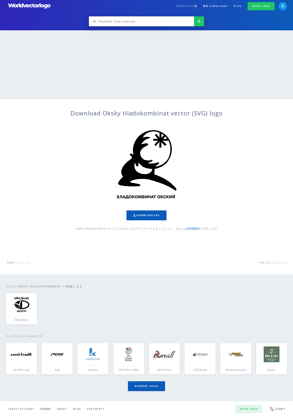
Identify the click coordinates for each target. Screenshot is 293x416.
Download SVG (146, 215)
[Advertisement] (146, 68)
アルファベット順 (186, 5)
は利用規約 (192, 228)
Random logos (146, 385)
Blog (237, 5)
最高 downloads (215, 5)
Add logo (261, 5)
